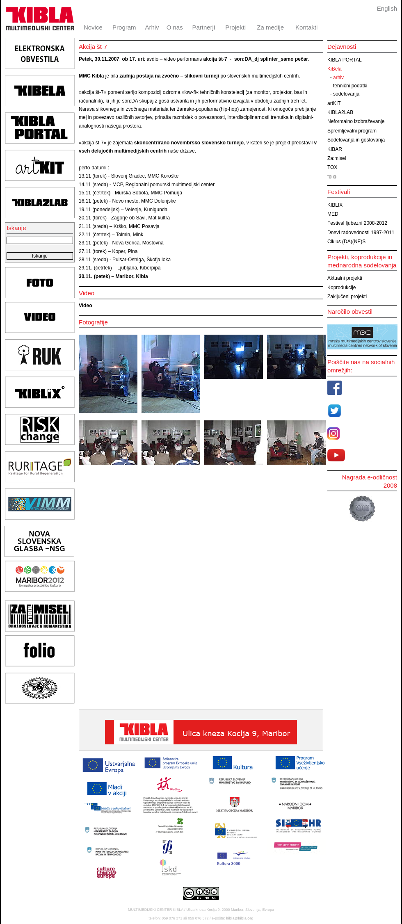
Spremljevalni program (352, 131)
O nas (175, 27)
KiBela (334, 69)
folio (331, 177)
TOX (332, 167)
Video (85, 305)
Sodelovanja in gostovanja (356, 140)
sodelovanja (346, 94)
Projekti (235, 27)
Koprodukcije (341, 287)
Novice (93, 27)
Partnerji (203, 27)
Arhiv (152, 27)
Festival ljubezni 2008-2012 (357, 223)
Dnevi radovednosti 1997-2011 (360, 232)
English (387, 8)
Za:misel (336, 158)
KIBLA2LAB (340, 112)
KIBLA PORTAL (344, 60)
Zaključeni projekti (347, 296)
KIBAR (334, 149)
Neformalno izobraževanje (355, 121)
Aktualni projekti (344, 278)
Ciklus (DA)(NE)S (346, 241)
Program (124, 27)
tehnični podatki (350, 86)
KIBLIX (335, 205)
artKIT (334, 103)
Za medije (270, 27)
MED (332, 214)
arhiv (338, 77)
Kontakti (306, 27)
